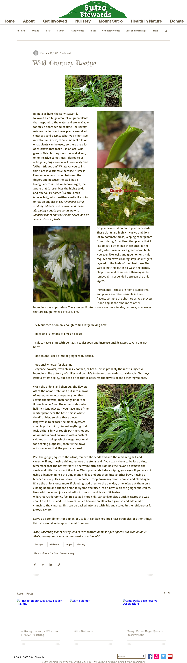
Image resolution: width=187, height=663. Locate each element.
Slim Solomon (83, 631)
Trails (155, 30)
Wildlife (35, 30)
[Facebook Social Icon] (150, 656)
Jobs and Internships (136, 30)
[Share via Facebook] (34, 564)
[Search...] (126, 656)
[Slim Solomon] (93, 612)
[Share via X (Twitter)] (42, 564)
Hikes (93, 30)
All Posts (21, 30)
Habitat (60, 30)
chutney (81, 544)
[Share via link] (58, 564)
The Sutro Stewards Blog (62, 553)
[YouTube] (170, 656)
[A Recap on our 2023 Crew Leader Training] (40, 612)
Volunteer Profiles (111, 30)
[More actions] (152, 53)
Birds (48, 30)
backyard (39, 544)
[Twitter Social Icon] (163, 656)
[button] (29, 21)
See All (167, 593)
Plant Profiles (77, 30)
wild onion (55, 544)
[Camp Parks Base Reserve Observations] (146, 612)
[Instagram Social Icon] (156, 656)
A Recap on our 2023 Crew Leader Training (39, 633)
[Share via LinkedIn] (50, 564)
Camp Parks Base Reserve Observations (145, 633)
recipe (69, 544)
